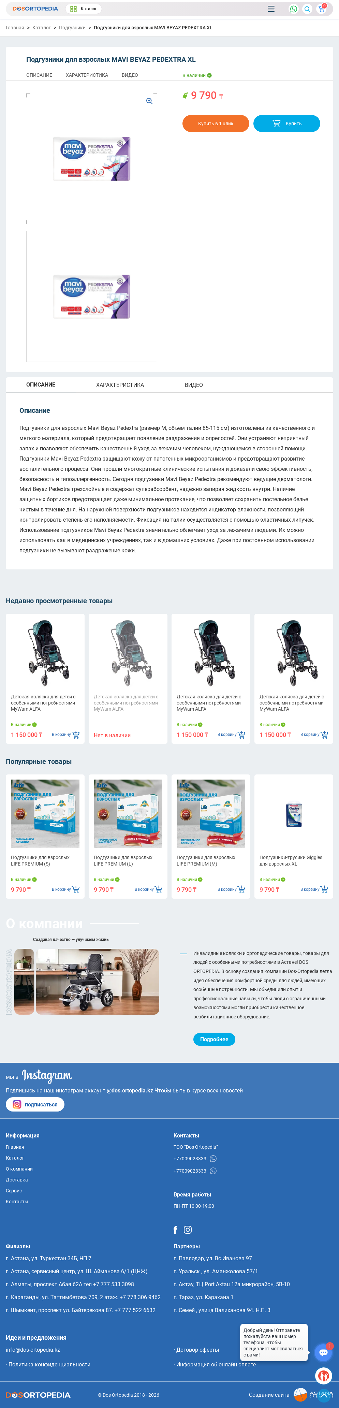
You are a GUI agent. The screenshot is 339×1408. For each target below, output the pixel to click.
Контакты (17, 1201)
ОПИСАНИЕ (39, 75)
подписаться (35, 1104)
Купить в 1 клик (216, 123)
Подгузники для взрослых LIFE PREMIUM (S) (40, 860)
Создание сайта (291, 1395)
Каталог (83, 9)
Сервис (14, 1190)
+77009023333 (195, 1158)
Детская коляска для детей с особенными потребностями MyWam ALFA (43, 703)
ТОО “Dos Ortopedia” (196, 1147)
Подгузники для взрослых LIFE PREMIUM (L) (123, 860)
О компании (19, 1169)
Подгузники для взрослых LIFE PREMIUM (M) (206, 860)
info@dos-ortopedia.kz (33, 1350)
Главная (15, 27)
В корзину (65, 735)
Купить (287, 123)
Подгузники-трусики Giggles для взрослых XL (291, 860)
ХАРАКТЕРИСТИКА (87, 75)
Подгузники (72, 27)
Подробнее (214, 1039)
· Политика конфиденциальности (48, 1364)
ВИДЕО (130, 75)
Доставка (17, 1179)
